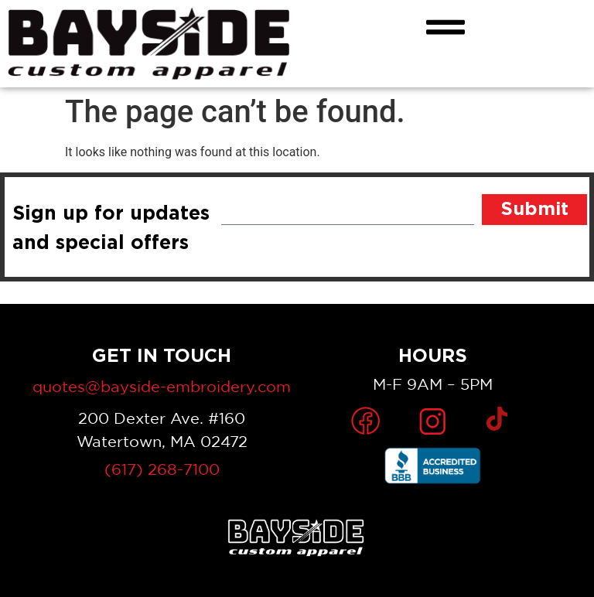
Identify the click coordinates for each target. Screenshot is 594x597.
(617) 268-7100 (162, 469)
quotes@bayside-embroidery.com (161, 386)
